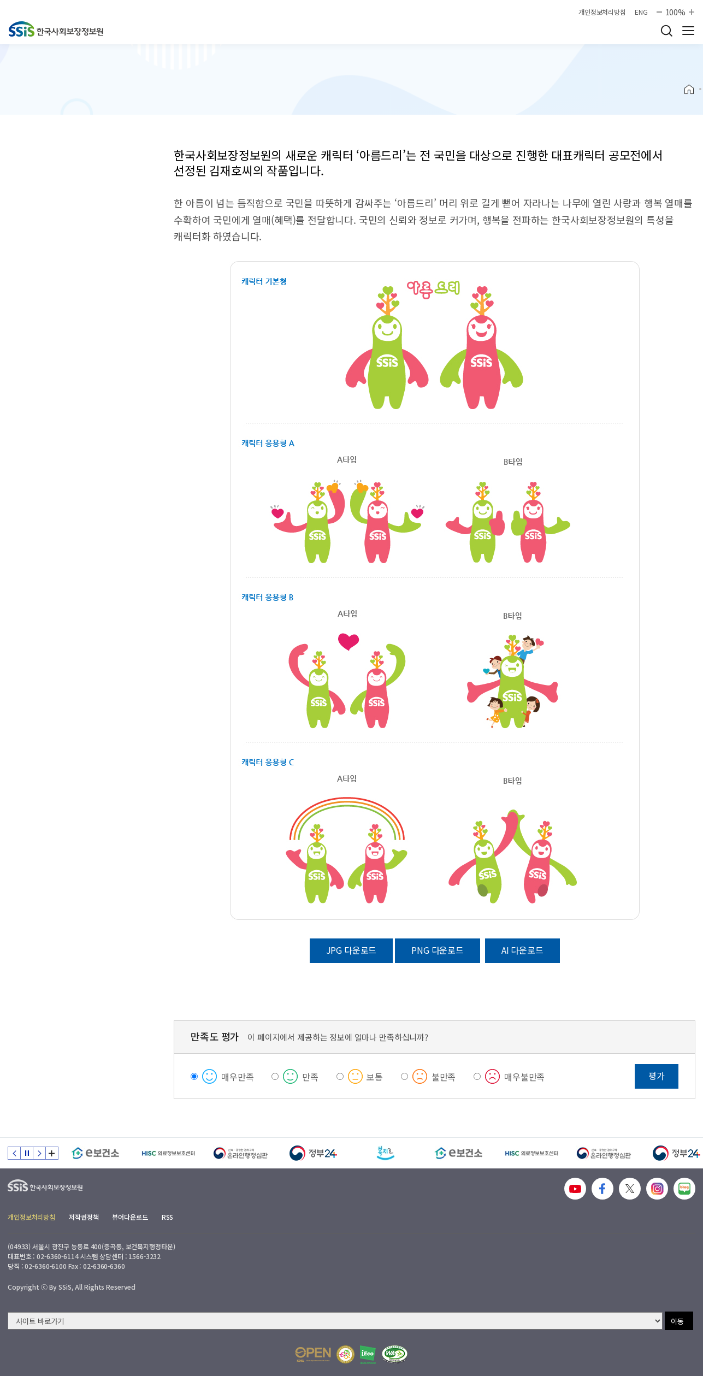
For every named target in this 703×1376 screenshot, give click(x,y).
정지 (26, 1153)
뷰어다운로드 (129, 1216)
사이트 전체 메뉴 (688, 31)
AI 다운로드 (522, 949)
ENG (641, 12)
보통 (375, 1076)
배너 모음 (51, 1153)
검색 (666, 31)
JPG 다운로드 (351, 949)
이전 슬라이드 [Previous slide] (14, 1153)
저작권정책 (83, 1216)
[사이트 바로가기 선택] (335, 1321)
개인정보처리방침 (602, 12)
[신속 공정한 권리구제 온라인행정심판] (240, 1153)
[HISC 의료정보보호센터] (168, 1153)
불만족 (444, 1076)
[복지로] (386, 1153)
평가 (656, 1075)
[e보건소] (95, 1153)
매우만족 (237, 1076)
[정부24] (313, 1153)
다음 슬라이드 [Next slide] (39, 1153)
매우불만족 (524, 1076)
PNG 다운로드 (437, 949)
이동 (677, 1321)
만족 (310, 1076)
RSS (168, 1216)
